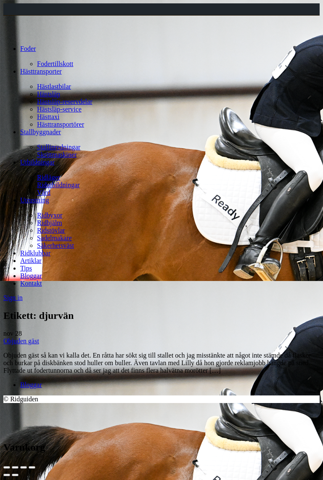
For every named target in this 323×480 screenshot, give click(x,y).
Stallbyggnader (40, 131)
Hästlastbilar (54, 86)
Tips (26, 268)
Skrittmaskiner (57, 154)
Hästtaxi (48, 116)
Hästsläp (48, 94)
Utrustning (34, 200)
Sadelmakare (54, 237)
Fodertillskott (55, 63)
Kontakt (31, 283)
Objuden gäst (21, 341)
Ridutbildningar (58, 184)
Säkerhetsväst (55, 245)
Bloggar (31, 275)
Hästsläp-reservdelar (65, 101)
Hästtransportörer (60, 124)
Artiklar (31, 260)
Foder (28, 48)
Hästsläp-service (59, 109)
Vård (43, 192)
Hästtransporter (41, 71)
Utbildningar (37, 162)
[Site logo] (19, 34)
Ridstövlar (51, 230)
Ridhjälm (49, 222)
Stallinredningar (58, 147)
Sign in (13, 297)
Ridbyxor (49, 215)
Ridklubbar (35, 253)
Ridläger (48, 177)
